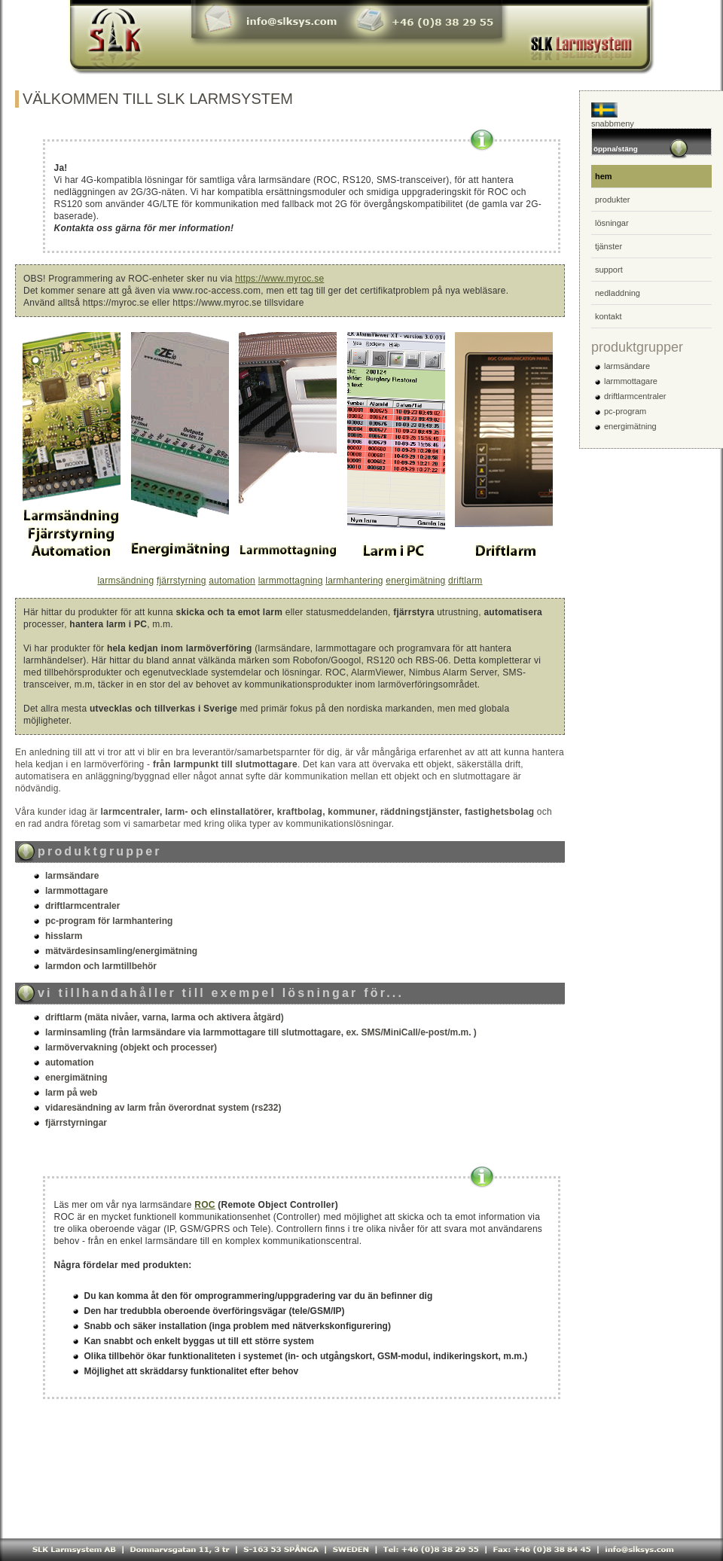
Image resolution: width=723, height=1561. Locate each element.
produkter (612, 199)
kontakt (608, 316)
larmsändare (627, 365)
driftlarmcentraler (635, 396)
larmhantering (354, 580)
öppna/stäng (641, 146)
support (609, 269)
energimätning (415, 580)
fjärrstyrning (181, 580)
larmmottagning (290, 580)
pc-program (625, 411)
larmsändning (125, 580)
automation (232, 580)
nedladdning (617, 292)
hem (603, 176)
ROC (204, 1205)
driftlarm (465, 580)
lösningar (612, 222)
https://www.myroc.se (279, 278)
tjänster (608, 246)
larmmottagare (630, 381)
